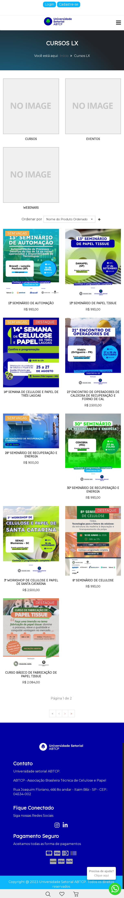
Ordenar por (32, 219)
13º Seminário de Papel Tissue (92, 303)
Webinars (31, 208)
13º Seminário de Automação (31, 303)
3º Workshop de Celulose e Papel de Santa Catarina (31, 582)
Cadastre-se (68, 4)
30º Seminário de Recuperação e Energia (93, 489)
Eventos (93, 139)
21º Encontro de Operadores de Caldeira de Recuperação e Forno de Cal (93, 395)
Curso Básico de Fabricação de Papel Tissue (31, 674)
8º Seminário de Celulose (93, 580)
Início (64, 56)
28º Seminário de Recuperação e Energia (31, 454)
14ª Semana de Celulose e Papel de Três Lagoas (31, 393)
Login (49, 4)
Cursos (31, 139)
